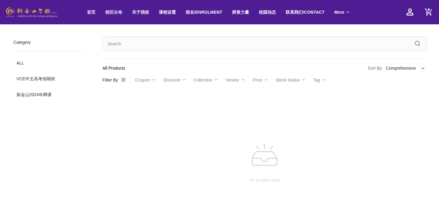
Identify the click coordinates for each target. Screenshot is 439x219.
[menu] (239, 12)
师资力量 (240, 12)
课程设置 (167, 12)
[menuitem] (91, 12)
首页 (91, 12)
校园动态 (267, 12)
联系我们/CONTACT (305, 12)
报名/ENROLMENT (204, 12)
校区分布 (113, 12)
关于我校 (140, 12)
